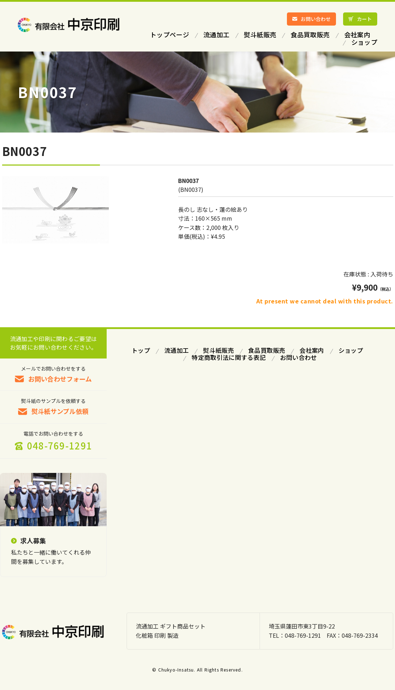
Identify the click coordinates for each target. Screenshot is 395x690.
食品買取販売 (266, 350)
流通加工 (176, 350)
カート (364, 18)
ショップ (350, 350)
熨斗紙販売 (218, 350)
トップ (141, 350)
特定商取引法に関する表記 (229, 357)
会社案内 (311, 350)
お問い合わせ (316, 18)
